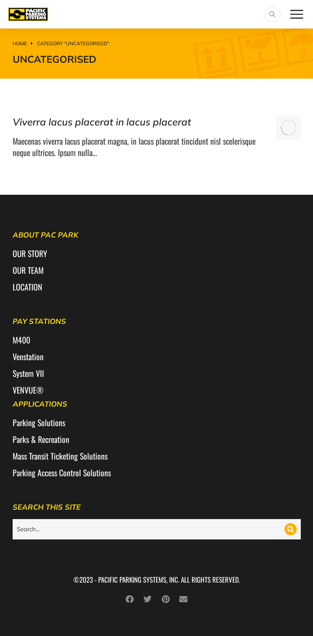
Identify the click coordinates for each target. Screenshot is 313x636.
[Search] (290, 529)
